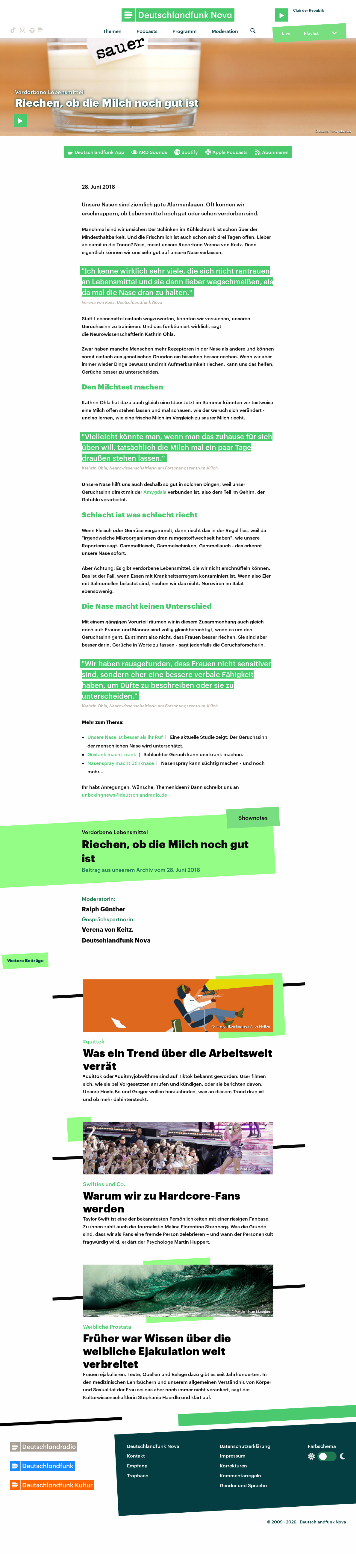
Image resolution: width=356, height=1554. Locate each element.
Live (286, 33)
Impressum (233, 1455)
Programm (184, 31)
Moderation (225, 31)
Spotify (186, 152)
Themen (112, 31)
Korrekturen (233, 1465)
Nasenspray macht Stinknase (120, 763)
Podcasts (147, 31)
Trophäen (138, 1475)
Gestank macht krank (111, 754)
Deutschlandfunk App (95, 152)
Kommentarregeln (240, 1475)
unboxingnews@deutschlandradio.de (124, 795)
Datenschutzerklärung (245, 1446)
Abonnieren (272, 152)
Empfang (137, 1465)
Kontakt (136, 1455)
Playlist (311, 33)
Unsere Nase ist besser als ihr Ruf (125, 737)
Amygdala (154, 492)
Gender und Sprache (243, 1485)
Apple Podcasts (226, 152)
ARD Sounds (149, 152)
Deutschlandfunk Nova (153, 1446)
